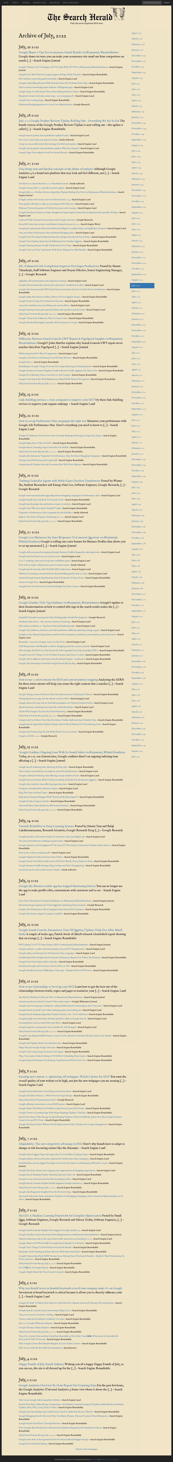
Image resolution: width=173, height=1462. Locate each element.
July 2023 (136, 218)
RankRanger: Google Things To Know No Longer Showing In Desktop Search (55, 366)
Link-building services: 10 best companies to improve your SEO (56, 400)
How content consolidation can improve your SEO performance (48, 771)
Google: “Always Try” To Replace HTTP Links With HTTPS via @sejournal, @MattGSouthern (63, 67)
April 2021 (136, 369)
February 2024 (138, 179)
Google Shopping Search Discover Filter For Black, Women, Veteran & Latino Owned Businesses (63, 1416)
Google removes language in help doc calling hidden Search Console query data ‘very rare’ (60, 1005)
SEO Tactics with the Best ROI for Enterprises (40, 1348)
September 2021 (139, 341)
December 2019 (138, 459)
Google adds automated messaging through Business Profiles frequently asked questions (59, 552)
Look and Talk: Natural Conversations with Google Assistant (47, 220)
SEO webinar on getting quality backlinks (38, 78)
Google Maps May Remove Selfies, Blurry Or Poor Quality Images (50, 297)
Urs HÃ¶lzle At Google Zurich (33, 1267)
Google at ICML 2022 (29, 736)
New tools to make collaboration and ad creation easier (44, 565)
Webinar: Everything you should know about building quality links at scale (53, 573)
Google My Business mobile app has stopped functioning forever (57, 886)
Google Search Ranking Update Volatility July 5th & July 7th (47, 1174)
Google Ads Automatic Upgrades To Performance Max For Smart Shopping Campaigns (59, 456)
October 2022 (138, 268)
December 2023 (138, 190)
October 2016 (138, 672)
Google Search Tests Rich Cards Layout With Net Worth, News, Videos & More (56, 861)
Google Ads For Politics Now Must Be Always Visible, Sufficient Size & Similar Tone (57, 720)
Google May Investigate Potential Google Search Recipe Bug (47, 663)
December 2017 (138, 594)
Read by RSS (54, 3)
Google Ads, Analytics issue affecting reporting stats (43, 784)
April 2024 (136, 167)
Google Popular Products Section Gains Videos (40, 857)
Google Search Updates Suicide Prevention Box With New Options (50, 464)
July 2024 (136, 151)
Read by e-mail (39, 3)
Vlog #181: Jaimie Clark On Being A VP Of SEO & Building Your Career (52, 1056)
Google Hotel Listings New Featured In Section (41, 301)
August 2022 (137, 280)
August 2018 (137, 549)
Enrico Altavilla (94, 1459)
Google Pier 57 (25, 362)
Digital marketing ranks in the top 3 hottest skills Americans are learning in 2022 (55, 1238)
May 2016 (136, 700)
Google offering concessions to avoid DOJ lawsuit (42, 1104)
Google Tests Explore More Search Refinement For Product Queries (50, 241)
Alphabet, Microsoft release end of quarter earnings (42, 281)
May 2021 (136, 364)
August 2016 (137, 683)
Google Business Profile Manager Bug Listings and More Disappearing (51, 865)
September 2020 (139, 409)
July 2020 (136, 420)
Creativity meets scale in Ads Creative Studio (39, 869)
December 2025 (138, 55)
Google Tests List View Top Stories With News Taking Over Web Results (52, 249)
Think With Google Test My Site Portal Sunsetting (42, 711)
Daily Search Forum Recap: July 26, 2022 (37, 314)
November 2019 (139, 465)
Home (6, 3)
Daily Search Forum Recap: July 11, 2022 (37, 1031)
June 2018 (136, 560)
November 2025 (139, 61)
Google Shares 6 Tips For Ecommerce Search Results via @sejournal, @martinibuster (69, 52)
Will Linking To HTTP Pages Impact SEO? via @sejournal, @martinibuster (53, 944)
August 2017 (137, 616)
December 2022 (139, 257)
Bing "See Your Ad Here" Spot (33, 792)
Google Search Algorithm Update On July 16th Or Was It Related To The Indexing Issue (60, 724)
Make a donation (71, 3)
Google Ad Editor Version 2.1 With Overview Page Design (45, 1095)
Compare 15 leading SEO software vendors (38, 788)
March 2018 (137, 577)
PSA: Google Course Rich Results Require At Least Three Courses (49, 1343)
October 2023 (138, 201)
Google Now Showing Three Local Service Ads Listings (44, 375)
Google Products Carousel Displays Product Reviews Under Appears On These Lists (58, 370)
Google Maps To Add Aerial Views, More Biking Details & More (49, 91)
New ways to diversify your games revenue (38, 139)
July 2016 (136, 689)
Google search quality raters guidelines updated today (44, 135)
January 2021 (137, 386)
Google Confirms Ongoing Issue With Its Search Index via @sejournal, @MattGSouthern (72, 752)
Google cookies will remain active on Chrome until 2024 (44, 199)
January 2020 (137, 453)
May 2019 (136, 498)
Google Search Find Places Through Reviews (39, 1423)
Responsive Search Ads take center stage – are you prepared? (46, 96)
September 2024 (139, 139)
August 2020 (137, 414)
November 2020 (139, 397)
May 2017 (136, 633)
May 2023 (136, 229)
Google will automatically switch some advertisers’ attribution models (51, 285)
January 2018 (137, 588)
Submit (166, 3)
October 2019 (138, 470)
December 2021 (138, 324)
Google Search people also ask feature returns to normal (44, 504)
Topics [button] (15, 3)
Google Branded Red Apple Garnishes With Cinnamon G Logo (48, 322)
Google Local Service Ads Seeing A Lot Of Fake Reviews (45, 357)
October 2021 (138, 336)
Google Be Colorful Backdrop (33, 1443)
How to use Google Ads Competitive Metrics (39, 1400)
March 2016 (137, 711)
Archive (26, 3)
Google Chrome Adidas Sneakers (34, 1327)
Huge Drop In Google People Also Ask (37, 1047)
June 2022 (136, 291)
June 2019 (136, 493)
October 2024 (138, 134)
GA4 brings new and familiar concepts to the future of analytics (56, 169)
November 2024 (139, 128)
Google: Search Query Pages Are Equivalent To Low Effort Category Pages (53, 1154)
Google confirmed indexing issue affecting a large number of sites (49, 775)
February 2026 (138, 44)
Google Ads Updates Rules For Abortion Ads (40, 1043)
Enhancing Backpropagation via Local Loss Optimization (45, 104)
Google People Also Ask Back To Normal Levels (41, 499)
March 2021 (137, 375)
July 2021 (136, 353)
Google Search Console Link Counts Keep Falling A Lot (45, 1310)
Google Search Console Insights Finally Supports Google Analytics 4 (50, 1183)
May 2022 (136, 296)
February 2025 (138, 111)
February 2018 (138, 582)
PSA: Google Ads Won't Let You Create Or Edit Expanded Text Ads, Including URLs (58, 650)
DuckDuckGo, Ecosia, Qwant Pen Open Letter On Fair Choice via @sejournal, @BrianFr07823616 (63, 1163)
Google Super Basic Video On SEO (35, 443)
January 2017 (137, 655)
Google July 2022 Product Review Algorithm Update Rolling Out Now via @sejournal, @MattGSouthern (67, 192)
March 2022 (137, 308)
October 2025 (138, 66)
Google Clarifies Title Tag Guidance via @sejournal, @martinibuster (59, 603)
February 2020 (138, 448)
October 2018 (138, 538)
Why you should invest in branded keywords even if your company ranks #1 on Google (70, 1288)
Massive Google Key (28, 582)
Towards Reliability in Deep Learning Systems (46, 826)
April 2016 (136, 706)
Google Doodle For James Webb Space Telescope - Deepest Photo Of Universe (55, 970)
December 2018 (138, 526)
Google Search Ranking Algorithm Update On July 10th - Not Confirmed (53, 1014)
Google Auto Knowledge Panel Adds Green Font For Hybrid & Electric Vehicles (56, 1411)
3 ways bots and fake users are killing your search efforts (44, 305)
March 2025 (137, 106)
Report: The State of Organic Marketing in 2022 (41, 517)
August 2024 (137, 145)
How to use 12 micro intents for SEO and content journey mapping (58, 680)
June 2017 (136, 627)
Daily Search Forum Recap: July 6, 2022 (37, 1263)
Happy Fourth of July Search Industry (41, 1364)
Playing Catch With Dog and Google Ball (38, 460)
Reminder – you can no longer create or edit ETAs (42, 642)
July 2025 (136, 83)
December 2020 (139, 392)
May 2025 (136, 95)
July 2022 (136, 285)
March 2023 (137, 240)
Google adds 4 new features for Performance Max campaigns (46, 953)
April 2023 (136, 235)
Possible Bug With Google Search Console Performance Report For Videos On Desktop (59, 957)
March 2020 (137, 442)
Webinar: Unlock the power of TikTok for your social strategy (47, 208)
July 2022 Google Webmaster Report (35, 1323)
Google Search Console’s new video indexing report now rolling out (50, 1010)
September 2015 (139, 745)
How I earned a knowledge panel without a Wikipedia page (46, 87)
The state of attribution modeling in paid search (41, 841)
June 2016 (136, 695)
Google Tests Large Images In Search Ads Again (41, 1051)
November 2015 (139, 734)
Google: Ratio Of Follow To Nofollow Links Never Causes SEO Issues (51, 1108)
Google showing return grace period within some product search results (52, 309)
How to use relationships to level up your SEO (46, 987)
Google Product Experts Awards (34, 801)
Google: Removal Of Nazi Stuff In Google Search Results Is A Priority (51, 1243)
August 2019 (137, 482)
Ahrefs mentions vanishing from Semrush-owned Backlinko (46, 707)
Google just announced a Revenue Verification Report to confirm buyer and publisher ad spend (62, 228)
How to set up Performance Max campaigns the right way (52, 421)
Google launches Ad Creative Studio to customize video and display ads (52, 836)
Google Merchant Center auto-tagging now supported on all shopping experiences (57, 1170)
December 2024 (139, 123)
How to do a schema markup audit (34, 852)
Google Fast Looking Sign (31, 100)
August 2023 (137, 212)
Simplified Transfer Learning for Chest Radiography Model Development (53, 617)
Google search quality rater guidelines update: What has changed (49, 148)
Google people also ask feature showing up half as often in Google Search (52, 1018)
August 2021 (137, 347)
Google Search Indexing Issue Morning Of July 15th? (43, 767)
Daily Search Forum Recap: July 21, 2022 (37, 521)
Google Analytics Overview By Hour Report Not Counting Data (57, 1385)
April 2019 (136, 504)
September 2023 (139, 207)
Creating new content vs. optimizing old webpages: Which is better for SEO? (64, 1077)
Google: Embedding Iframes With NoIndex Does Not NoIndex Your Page (53, 83)
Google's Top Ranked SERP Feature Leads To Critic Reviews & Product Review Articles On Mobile (65, 1035)
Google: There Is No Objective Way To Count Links (43, 318)
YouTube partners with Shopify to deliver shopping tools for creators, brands (54, 646)
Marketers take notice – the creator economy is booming (44, 621)
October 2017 (138, 605)
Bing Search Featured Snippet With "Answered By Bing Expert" (48, 797)
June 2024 (136, 156)
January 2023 (137, 252)
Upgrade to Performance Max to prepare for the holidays (45, 512)
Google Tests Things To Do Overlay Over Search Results (45, 1247)
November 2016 (139, 667)
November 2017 (139, 599)
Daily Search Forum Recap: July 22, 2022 (37, 451)
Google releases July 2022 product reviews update (41, 188)
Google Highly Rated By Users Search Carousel (41, 1272)
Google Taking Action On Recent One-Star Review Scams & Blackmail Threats (55, 694)
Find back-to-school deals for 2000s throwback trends (43, 183)
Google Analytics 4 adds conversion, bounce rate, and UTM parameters (52, 949)
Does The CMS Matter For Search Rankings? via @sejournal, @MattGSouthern (55, 900)
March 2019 (137, 509)
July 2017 (136, 622)
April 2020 (136, 437)
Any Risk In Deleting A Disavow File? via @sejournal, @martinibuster (50, 997)
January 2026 (137, 50)
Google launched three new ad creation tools (39, 556)
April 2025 (136, 100)
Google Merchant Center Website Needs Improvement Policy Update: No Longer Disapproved (63, 1124)
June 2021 (136, 358)
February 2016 (138, 717)
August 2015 (137, 751)
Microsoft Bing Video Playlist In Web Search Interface (44, 805)
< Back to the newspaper (86, 1449)
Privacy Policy (115, 1459)
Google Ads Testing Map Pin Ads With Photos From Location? (48, 731)
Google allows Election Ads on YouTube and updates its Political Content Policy (56, 703)
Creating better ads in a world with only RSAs (39, 1023)
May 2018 (136, 566)
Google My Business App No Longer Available (40, 913)
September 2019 (139, 476)
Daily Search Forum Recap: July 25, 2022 (37, 383)
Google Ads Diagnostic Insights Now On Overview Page (45, 1192)
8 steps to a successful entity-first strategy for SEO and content (47, 144)
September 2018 (139, 543)
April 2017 (136, 638)
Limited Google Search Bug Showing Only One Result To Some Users (51, 577)
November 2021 (139, 330)
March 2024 (137, 173)
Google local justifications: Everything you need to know (45, 1091)
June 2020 (136, 425)
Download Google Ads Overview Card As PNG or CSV (44, 966)
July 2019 (136, 487)
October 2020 (138, 403)
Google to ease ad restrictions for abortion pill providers (45, 1179)
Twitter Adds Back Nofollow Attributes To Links (41, 1319)
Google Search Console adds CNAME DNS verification (44, 569)
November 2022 (139, 263)
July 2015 (136, 756)
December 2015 (138, 728)
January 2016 (137, 723)
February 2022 (138, 313)
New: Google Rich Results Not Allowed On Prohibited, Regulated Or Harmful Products (60, 1427)
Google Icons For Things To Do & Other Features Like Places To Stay (51, 654)
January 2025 (137, 117)
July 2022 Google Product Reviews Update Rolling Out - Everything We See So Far (69, 121)
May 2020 (136, 431)
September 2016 (139, 678)
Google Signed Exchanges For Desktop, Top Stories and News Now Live (52, 1060)
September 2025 (139, 72)
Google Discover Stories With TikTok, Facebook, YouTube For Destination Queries (57, 779)
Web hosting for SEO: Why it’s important (38, 353)
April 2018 (136, 571)
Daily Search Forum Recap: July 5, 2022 (37, 1331)
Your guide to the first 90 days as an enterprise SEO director (46, 204)
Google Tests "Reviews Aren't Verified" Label (40, 508)
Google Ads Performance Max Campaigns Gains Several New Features (51, 909)
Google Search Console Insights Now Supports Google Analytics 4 (49, 1230)
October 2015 (138, 739)
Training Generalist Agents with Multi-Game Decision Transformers (59, 481)
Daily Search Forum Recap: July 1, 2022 (37, 1435)
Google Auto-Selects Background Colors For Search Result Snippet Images (54, 1439)
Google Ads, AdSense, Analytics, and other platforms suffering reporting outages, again (59, 630)
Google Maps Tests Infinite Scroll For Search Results (43, 152)
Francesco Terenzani (105, 1459)
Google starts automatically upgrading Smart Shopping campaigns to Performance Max (59, 495)
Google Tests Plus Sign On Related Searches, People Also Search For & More (54, 237)
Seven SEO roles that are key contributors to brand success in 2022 (49, 224)
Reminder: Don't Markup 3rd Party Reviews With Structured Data (49, 1251)
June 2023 (136, 224)
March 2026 (137, 38)
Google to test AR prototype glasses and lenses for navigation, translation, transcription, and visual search (67, 634)
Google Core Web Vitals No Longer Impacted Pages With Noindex (50, 74)
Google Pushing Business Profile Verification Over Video (45, 245)
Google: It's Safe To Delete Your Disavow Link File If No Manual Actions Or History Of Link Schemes (66, 1303)
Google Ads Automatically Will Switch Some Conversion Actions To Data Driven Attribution (62, 289)
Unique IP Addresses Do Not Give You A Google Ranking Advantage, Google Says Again (60, 435)
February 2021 (138, 380)
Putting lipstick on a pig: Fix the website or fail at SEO (44, 698)
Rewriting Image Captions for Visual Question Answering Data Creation (52, 905)
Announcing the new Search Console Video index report (44, 1001)
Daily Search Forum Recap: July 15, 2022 (37, 809)
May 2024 (136, 162)
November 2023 (139, 195)
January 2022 (137, 319)
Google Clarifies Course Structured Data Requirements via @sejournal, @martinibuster (59, 1234)
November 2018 (139, 532)
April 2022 (136, 302)
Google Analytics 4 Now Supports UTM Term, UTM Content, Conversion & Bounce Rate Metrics (64, 845)
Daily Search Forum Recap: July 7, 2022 (37, 1187)
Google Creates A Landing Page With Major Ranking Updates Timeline (52, 1112)
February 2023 (138, 246)
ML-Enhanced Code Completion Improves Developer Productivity (59, 266)
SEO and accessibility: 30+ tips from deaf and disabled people (47, 626)
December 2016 (138, 661)
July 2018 (136, 554)
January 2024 (137, 184)
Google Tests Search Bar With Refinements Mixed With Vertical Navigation (54, 379)
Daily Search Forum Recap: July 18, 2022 (37, 715)
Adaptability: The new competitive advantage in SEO (50, 1144)
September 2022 (139, 274)
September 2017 (139, 611)
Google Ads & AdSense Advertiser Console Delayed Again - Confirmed (51, 659)
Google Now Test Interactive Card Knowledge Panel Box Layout (49, 586)
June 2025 (136, 89)
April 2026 (136, 33)
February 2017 (138, 650)
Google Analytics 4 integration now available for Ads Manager (47, 1027)
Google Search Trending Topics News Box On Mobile (44, 447)
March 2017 (137, 644)
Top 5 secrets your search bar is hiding (36, 1314)
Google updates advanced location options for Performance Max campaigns (53, 1158)
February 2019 (138, 515)
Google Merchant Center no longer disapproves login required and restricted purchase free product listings (68, 212)
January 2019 (137, 521)
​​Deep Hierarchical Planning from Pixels (37, 1099)
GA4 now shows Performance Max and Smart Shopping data (46, 232)
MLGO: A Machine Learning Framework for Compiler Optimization (60, 1216)
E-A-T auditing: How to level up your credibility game (44, 560)
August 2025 (137, 78)
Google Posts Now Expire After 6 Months (38, 961)
